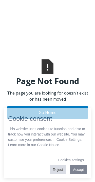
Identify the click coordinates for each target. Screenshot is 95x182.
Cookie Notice (48, 145)
